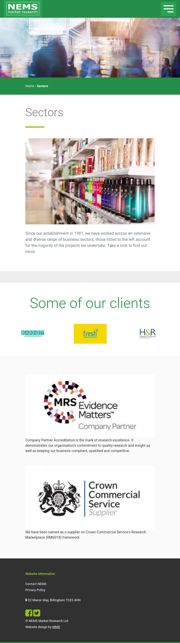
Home (29, 86)
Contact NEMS (35, 584)
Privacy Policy (35, 590)
